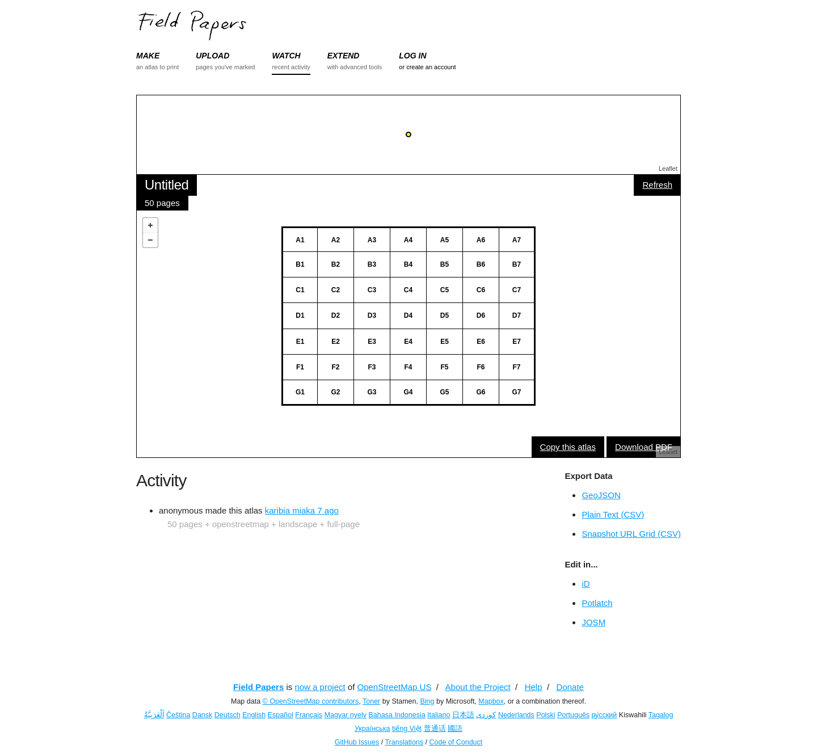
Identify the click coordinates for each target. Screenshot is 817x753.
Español (280, 715)
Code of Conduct (455, 742)
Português (573, 715)
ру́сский (604, 715)
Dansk (202, 715)
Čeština (178, 715)
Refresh (657, 185)
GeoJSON (601, 495)
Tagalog (660, 715)
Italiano (438, 715)
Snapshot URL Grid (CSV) (631, 534)
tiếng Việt (407, 729)
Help (533, 687)
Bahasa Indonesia (397, 715)
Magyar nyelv (346, 715)
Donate (570, 687)
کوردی (486, 715)
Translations (404, 742)
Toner (371, 701)
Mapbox (490, 701)
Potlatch (597, 603)
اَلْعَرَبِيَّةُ (154, 715)
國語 (455, 729)
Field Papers (258, 687)
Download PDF (643, 447)
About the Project (478, 687)
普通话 (435, 729)
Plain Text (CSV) (613, 514)
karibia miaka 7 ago (302, 510)
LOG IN (412, 55)
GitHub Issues (357, 742)
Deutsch (227, 715)
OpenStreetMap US (394, 687)
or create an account (427, 67)
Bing (427, 701)
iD (585, 583)
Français (308, 715)
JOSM (593, 622)
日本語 (463, 715)
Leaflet (668, 168)
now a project (319, 687)
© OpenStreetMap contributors (311, 701)
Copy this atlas (568, 447)
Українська (372, 729)
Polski (545, 715)
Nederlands (516, 715)
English (254, 715)
